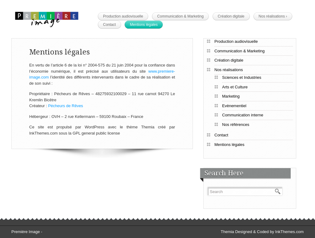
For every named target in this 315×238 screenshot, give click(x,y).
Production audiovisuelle (123, 16)
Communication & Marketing (180, 16)
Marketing (231, 96)
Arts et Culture (235, 87)
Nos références (235, 124)
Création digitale (231, 16)
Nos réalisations (273, 16)
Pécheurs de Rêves (65, 105)
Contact (109, 24)
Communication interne (242, 115)
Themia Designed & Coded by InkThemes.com (262, 231)
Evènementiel (234, 105)
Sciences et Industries (241, 77)
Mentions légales (144, 24)
